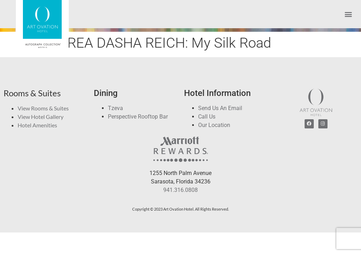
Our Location (214, 125)
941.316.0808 (180, 190)
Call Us (206, 116)
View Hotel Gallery (40, 116)
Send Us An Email (220, 108)
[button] (348, 14)
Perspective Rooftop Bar (138, 116)
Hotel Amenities (37, 125)
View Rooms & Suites (43, 108)
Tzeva (115, 108)
